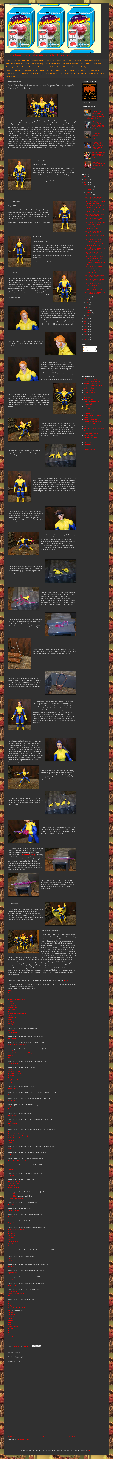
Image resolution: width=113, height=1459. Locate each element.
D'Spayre (11, 997)
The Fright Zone (82, 70)
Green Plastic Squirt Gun (91, 401)
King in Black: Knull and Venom (18, 1223)
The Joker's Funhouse (28, 67)
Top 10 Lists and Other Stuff (91, 60)
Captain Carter (12, 1291)
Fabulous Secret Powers (70, 64)
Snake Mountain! (86, 64)
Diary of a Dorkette (89, 392)
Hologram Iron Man (14, 1181)
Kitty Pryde (11, 1316)
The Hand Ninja (13, 1005)
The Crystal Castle (86, 67)
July (87, 299)
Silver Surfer (12, 1217)
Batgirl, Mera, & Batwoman (92, 383)
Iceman (10, 1312)
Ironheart (11, 1175)
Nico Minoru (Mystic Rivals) (17, 1013)
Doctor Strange (13, 1088)
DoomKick (87, 397)
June (87, 302)
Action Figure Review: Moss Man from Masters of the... (95, 210)
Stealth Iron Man (13, 1183)
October (88, 192)
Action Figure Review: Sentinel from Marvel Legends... (94, 206)
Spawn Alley (10, 73)
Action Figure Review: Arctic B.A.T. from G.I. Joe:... (93, 267)
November (89, 189)
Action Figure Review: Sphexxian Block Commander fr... (95, 262)
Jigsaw (10, 1239)
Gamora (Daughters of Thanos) (18, 1134)
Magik (10, 1322)
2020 (86, 324)
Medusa (10, 1169)
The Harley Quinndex (12, 67)
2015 (86, 337)
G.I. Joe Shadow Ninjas (28, 855)
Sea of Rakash (55, 70)
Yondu (10, 1125)
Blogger (89, 1450)
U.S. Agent (11, 1024)
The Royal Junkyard (22, 73)
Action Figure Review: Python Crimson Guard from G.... (94, 257)
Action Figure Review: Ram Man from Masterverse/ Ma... (95, 244)
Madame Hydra (13, 1007)
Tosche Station (42, 67)
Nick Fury (11, 1055)
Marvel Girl (11, 1324)
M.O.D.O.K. (11, 1009)
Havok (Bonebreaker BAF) (16, 1308)
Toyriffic (86, 447)
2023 (86, 185)
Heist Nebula (12, 1295)
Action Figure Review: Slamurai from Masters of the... (94, 236)
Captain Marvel (13, 1063)
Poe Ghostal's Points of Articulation (94, 428)
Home (8, 60)
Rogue (10, 1331)
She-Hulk (11, 1204)
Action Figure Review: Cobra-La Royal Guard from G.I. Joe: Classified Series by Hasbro (98, 125)
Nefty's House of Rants (91, 424)
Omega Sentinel (13, 1326)
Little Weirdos (88, 413)
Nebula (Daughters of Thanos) (18, 1136)
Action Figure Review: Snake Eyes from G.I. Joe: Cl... (94, 198)
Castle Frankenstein (12, 76)
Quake (10, 1015)
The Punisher (12, 1194)
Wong (10, 1094)
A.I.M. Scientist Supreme (16, 1229)
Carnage (10, 1279)
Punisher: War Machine (15, 1198)
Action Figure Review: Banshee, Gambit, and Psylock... (95, 248)
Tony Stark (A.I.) (13, 1185)
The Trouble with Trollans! (96, 73)
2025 (86, 179)
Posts (85, 347)
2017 (86, 332)
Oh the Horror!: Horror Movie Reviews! (17, 64)
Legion (10, 1318)
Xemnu (10, 1246)
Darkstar (10, 995)
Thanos (10, 1154)
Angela (10, 1121)
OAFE (86, 426)
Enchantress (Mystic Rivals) (17, 999)
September (89, 195)
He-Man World (88, 404)
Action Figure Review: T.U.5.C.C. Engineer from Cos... (95, 253)
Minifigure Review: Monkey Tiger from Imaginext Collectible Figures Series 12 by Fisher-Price (98, 146)
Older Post (72, 1436)
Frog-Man (11, 1003)
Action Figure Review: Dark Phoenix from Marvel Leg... (94, 240)
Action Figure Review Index (21, 60)
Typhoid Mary (12, 1273)
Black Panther (12, 1038)
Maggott (10, 1320)
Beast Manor (97, 64)
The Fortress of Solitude (50, 73)
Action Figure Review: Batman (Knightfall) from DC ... (94, 271)
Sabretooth (11, 1333)
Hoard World (87, 406)
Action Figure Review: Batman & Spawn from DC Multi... (95, 223)
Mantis (10, 1148)
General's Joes (88, 399)
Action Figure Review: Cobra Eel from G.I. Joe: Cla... (95, 202)
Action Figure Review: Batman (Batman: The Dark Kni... (94, 280)
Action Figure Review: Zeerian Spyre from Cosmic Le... (94, 276)
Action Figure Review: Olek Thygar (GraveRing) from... (94, 219)
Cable (10, 1069)
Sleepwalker (12, 1018)
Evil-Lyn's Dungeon (68, 70)
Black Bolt (11, 1167)
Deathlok (11, 1076)
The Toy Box (87, 442)
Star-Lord (11, 1140)
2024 (86, 182)
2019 (86, 326)
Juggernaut (11, 1314)
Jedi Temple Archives (90, 411)
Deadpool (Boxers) (14, 1071)
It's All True (87, 408)
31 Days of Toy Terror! (74, 60)
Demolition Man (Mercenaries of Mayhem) (21, 1053)
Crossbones (12, 993)
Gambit (66, 980)
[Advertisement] (42, 1419)
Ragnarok (11, 1260)
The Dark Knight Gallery (53, 64)
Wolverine (11, 1337)
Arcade (10, 1231)
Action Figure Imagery (90, 379)
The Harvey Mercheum (91, 440)
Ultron (10, 1020)
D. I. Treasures (88, 390)
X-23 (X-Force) (13, 1082)
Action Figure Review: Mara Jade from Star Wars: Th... (94, 288)
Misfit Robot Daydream (91, 419)
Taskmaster (11, 1030)
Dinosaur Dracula (89, 395)
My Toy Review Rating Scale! (56, 60)
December (89, 187)
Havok (10, 1310)
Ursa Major (11, 1022)
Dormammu (11, 1235)
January (88, 315)
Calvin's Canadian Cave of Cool (93, 386)
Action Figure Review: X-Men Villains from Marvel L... (94, 232)
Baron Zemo (12, 1100)
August (88, 297)
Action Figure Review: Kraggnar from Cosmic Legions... (95, 227)
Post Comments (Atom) (23, 1440)
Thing (9, 1109)
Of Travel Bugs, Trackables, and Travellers (73, 73)
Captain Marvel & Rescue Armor (18, 1161)
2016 (86, 334)
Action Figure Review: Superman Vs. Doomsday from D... (95, 293)
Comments (87, 350)
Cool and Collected (89, 388)
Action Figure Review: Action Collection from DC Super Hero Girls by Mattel (98, 155)
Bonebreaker (12, 1302)
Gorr (9, 1258)
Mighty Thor (12, 1266)
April (87, 307)
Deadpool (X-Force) (14, 1073)
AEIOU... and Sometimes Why (93, 381)
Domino (10, 1078)
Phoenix (10, 1328)
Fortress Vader (35, 73)
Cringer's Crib (44, 70)
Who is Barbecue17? (38, 60)
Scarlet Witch (12, 1285)
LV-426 (64, 67)
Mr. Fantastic (12, 1107)
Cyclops (10, 1306)
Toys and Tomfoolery (90, 449)
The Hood (11, 1237)
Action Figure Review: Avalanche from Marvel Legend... (95, 215)
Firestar (10, 1001)
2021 (86, 321)
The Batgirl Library (37, 64)
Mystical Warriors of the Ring (92, 421)
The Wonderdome (94, 70)
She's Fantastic (88, 435)
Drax (9, 1132)
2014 (86, 339)
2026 (86, 177)
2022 (86, 318)
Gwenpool (11, 1252)
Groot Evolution (13, 1123)
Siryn (9, 1335)
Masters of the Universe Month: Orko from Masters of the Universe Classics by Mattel (98, 165)
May (87, 305)
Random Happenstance (91, 433)
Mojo (9, 1011)
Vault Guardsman (13, 1188)
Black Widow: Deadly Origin (17, 1044)
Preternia (86, 431)
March (88, 310)
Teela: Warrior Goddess (13, 70)
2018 (86, 329)
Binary (10, 991)
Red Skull (11, 1243)
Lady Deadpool (13, 1080)
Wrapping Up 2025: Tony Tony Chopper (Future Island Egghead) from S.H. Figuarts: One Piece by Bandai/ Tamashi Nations (94, 114)
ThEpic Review (88, 444)
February (89, 313)
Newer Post (11, 1436)
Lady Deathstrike (13, 1241)
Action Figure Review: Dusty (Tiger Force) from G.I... (93, 284)
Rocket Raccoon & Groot (16, 1138)
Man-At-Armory (73, 67)
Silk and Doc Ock (13, 1210)
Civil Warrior (12, 1115)
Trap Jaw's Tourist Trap (30, 70)
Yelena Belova (12, 1032)
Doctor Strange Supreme (16, 1293)
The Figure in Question (91, 437)
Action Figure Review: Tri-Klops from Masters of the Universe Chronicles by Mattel (98, 135)
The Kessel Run (54, 67)
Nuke (10, 1057)
